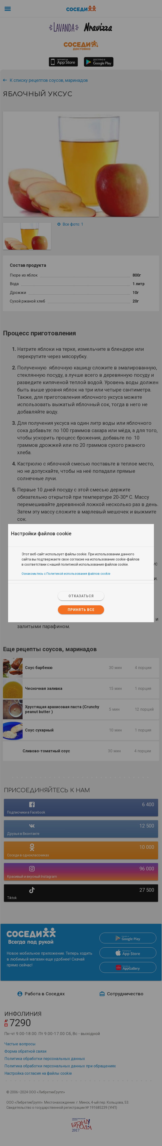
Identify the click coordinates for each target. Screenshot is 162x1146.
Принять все (81, 610)
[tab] (81, 549)
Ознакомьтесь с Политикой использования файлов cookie (66, 573)
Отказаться (81, 596)
